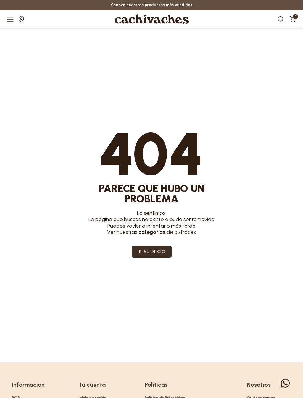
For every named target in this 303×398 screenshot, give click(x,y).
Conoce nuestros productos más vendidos (151, 5)
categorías (151, 232)
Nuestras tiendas (21, 19)
